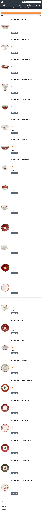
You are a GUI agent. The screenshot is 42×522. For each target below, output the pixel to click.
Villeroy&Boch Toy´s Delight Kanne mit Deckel (20, 159)
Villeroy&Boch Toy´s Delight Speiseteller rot (20, 400)
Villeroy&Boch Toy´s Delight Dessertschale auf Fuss (21, 79)
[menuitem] (38, 5)
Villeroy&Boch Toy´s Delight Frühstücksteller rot (21, 440)
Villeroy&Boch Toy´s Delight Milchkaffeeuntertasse (21, 220)
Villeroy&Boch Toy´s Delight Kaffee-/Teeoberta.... (20, 240)
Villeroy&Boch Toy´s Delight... (17, 260)
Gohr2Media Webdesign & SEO (25, 518)
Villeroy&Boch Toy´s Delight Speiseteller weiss (20, 420)
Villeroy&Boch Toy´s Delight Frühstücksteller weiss (21, 480)
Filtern (3, 12)
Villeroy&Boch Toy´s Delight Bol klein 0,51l (19, 19)
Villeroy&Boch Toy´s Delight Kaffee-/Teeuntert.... (20, 280)
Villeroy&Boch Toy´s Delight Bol (17, 340)
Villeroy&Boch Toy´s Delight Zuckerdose (19, 180)
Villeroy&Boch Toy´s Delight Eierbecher (19, 360)
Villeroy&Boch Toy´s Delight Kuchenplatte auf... (20, 39)
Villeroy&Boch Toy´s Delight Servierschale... (20, 139)
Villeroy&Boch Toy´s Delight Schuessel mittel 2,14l (21, 59)
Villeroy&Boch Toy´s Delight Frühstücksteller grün (21, 460)
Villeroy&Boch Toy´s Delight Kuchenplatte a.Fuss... (21, 119)
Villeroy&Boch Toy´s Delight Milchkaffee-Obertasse (21, 200)
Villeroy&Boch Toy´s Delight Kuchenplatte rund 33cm (21, 380)
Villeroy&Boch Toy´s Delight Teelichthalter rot (20, 99)
